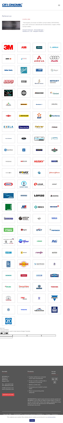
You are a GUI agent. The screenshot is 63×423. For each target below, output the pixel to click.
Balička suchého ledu (34, 384)
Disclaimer (55, 414)
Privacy (48, 414)
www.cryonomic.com (8, 389)
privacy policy (52, 417)
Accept (32, 420)
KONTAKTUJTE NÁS (8, 394)
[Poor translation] (6, 334)
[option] (31, 30)
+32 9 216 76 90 (9, 384)
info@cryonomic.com (8, 387)
